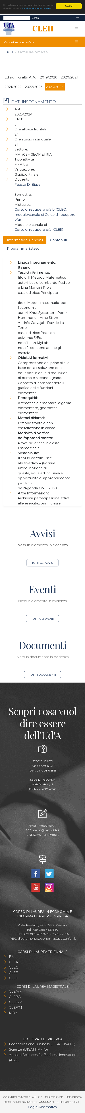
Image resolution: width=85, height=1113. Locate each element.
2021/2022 (12, 87)
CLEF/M (15, 1007)
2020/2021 (69, 77)
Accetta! (69, 6)
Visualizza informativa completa (36, 8)
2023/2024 (55, 87)
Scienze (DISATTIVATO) (28, 1049)
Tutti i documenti (42, 674)
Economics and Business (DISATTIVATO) (42, 1044)
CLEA (13, 962)
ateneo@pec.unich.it (46, 830)
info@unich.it (47, 825)
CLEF (13, 973)
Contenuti (58, 240)
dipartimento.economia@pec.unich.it (47, 938)
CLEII (10, 51)
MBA (13, 1013)
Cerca (35, 17)
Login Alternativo (42, 1107)
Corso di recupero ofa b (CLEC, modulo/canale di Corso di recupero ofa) (45, 214)
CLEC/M (16, 1002)
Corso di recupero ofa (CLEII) (39, 229)
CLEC (13, 967)
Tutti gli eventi (42, 618)
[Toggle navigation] (77, 17)
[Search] (16, 17)
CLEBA (15, 997)
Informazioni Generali (25, 240)
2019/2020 (48, 77)
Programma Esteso (23, 248)
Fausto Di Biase (28, 184)
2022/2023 (33, 87)
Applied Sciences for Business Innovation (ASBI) (42, 1057)
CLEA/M (16, 991)
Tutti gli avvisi (42, 562)
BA (11, 957)
